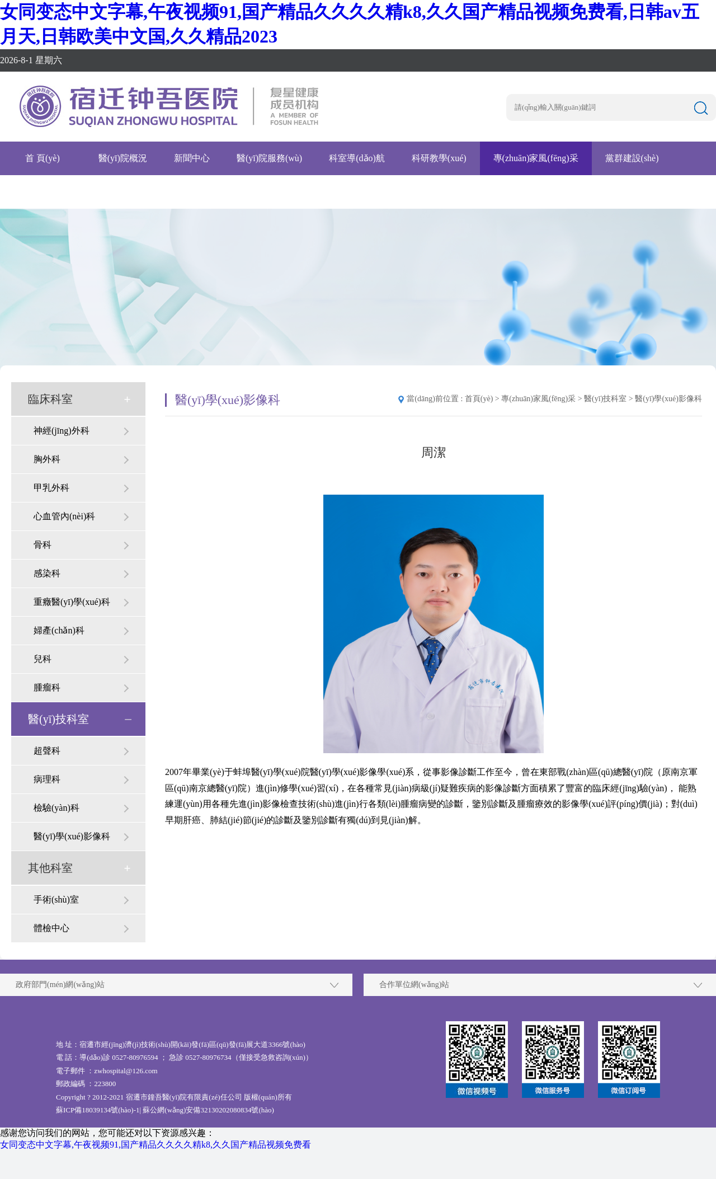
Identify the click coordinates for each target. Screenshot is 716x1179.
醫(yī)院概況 (122, 158)
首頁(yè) (479, 398)
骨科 (42, 544)
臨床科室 (50, 399)
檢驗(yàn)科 (56, 807)
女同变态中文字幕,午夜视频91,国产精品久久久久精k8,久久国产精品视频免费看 (155, 1144)
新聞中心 (192, 158)
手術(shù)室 (56, 899)
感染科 (47, 573)
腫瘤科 (47, 687)
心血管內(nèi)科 (64, 516)
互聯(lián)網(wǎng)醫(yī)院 (203, 191)
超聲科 (47, 750)
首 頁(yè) (42, 158)
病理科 (47, 779)
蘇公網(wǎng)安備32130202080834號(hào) (208, 1110)
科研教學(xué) (439, 158)
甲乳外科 (51, 487)
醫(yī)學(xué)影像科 (72, 836)
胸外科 (47, 459)
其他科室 (50, 868)
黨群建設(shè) (632, 158)
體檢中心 (51, 928)
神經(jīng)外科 (62, 430)
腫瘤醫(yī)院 (100, 191)
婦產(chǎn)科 (59, 630)
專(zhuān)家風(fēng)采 (535, 158)
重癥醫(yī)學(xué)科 (72, 602)
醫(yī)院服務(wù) (269, 158)
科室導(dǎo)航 (357, 158)
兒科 (42, 659)
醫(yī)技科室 (58, 719)
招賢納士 (31, 191)
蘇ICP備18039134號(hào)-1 (98, 1110)
